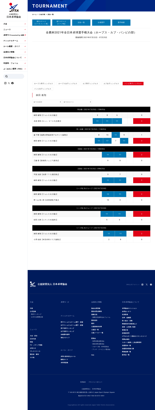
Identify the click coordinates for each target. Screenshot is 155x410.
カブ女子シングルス (111, 83)
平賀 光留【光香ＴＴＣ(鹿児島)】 (47, 174)
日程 (31, 306)
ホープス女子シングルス (67, 83)
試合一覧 (81, 22)
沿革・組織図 (126, 316)
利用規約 (82, 377)
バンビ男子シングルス (133, 83)
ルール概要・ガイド (11, 46)
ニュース (7, 29)
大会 (5, 24)
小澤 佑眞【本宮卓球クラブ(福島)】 (48, 239)
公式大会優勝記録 (37, 315)
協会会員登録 (95, 306)
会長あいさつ (126, 310)
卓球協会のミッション (129, 306)
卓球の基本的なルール (68, 351)
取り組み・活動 (127, 319)
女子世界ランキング (67, 328)
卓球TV (13, 35)
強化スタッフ (65, 334)
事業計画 (125, 328)
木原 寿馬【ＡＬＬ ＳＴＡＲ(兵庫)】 (49, 121)
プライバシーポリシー (95, 377)
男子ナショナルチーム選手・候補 (72, 318)
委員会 (93, 336)
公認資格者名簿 (96, 325)
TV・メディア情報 (36, 341)
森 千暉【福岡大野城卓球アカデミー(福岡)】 (52, 135)
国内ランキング (36, 312)
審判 (92, 322)
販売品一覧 (126, 353)
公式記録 (33, 310)
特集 (31, 338)
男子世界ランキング (67, 325)
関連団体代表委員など (129, 322)
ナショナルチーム (10, 41)
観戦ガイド (64, 354)
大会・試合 (33, 332)
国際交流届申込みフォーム (101, 315)
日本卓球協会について (12, 58)
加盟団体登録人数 (128, 347)
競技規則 (94, 318)
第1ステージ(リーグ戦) (61, 22)
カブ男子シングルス (90, 83)
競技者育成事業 (96, 310)
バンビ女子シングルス (42, 89)
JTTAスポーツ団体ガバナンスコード (134, 334)
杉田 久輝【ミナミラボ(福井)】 (47, 220)
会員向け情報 (8, 52)
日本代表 (33, 335)
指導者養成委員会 (98, 339)
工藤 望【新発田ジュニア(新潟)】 (47, 161)
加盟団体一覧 (126, 344)
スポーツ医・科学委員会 (100, 345)
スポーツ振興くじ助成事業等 (131, 340)
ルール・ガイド (67, 346)
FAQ (92, 353)
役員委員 (125, 313)
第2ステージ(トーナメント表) (41, 22)
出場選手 (101, 22)
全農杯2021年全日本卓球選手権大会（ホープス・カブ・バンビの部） (91, 32)
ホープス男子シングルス (43, 83)
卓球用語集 (64, 357)
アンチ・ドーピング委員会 (101, 347)
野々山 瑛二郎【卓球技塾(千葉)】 (47, 200)
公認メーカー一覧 (97, 331)
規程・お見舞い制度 (128, 325)
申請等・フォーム (10, 63)
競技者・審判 (34, 351)
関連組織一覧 (126, 350)
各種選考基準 (65, 331)
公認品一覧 (95, 328)
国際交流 (94, 313)
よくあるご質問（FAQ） (13, 69)
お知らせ (33, 345)
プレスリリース (35, 348)
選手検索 (121, 22)
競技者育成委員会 (98, 342)
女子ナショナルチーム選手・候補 (72, 322)
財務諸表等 (126, 331)
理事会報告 (126, 337)
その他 (32, 354)
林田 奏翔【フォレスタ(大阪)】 (47, 115)
